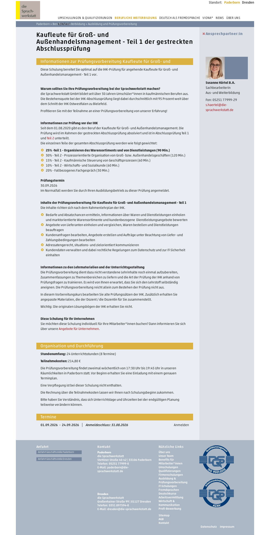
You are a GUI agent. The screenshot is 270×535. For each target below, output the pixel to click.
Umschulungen (168, 467)
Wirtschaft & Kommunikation (169, 503)
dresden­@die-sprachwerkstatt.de (129, 509)
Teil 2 (50, 138)
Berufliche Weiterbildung (136, 18)
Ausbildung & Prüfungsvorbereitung (173, 480)
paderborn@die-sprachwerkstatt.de (113, 469)
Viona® (207, 18)
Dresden (248, 2)
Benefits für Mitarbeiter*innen (170, 461)
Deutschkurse (167, 493)
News (220, 18)
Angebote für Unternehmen (79, 329)
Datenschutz (209, 527)
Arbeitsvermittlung (171, 497)
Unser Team (166, 456)
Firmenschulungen (171, 475)
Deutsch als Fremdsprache (179, 18)
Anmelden (181, 425)
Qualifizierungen (170, 471)
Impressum (227, 527)
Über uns (233, 18)
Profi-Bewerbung (170, 508)
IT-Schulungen (168, 486)
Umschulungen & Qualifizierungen (85, 18)
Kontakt (64, 24)
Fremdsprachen (169, 490)
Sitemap (164, 515)
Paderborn (232, 2)
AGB (161, 519)
